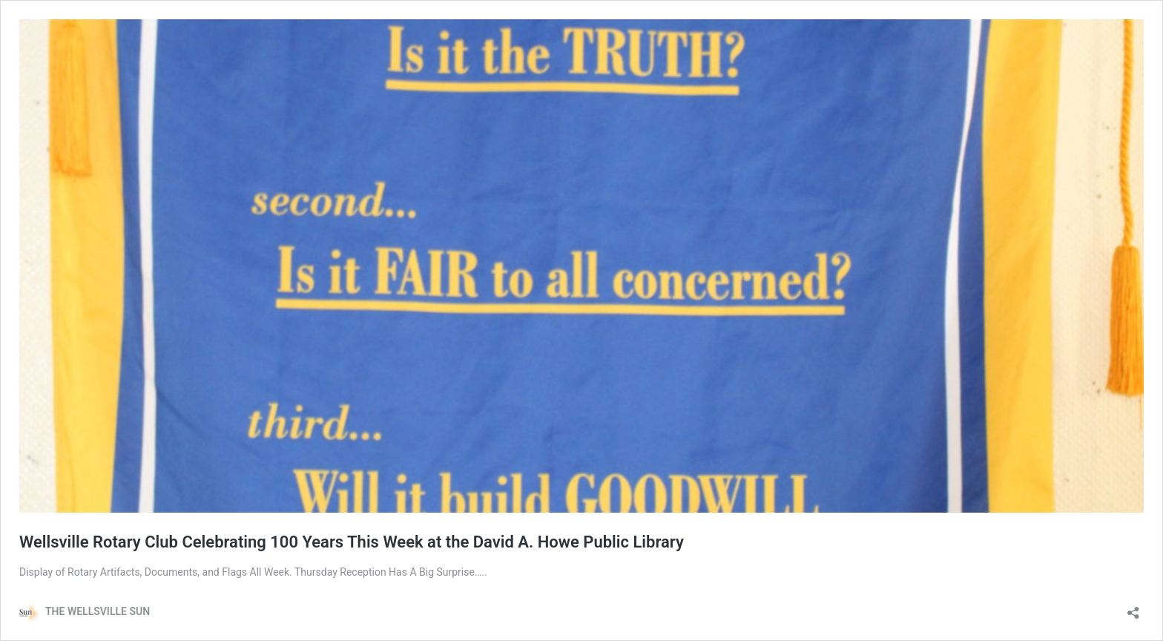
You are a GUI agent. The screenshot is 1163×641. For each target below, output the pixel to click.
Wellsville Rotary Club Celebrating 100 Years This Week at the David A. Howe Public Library (351, 542)
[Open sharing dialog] (1133, 607)
